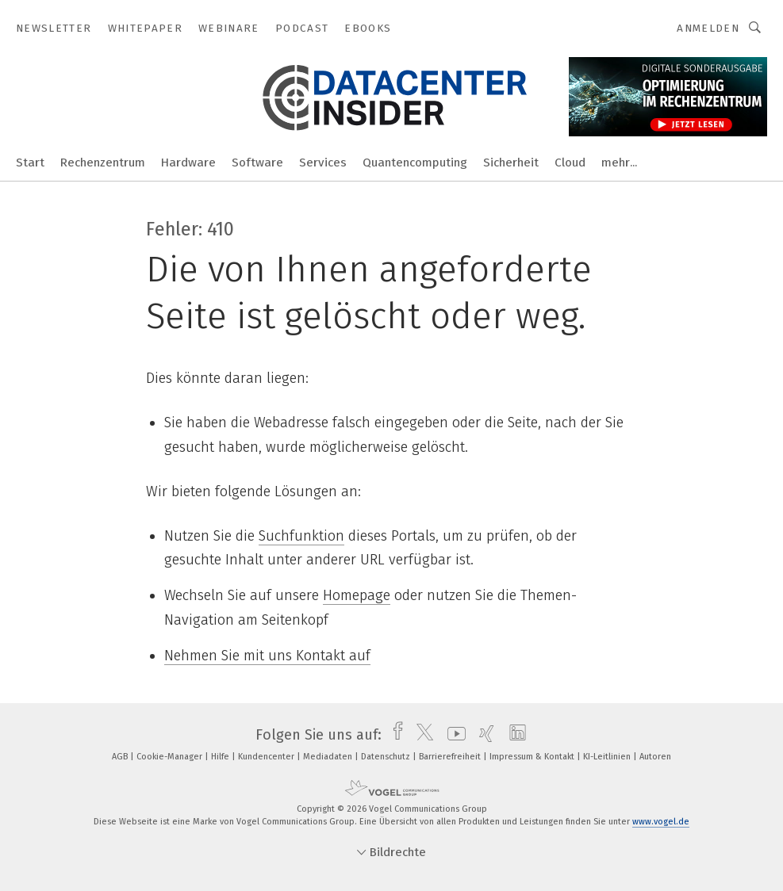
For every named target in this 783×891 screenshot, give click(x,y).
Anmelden (708, 28)
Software (257, 162)
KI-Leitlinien (608, 756)
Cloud (570, 162)
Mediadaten (329, 756)
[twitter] (421, 735)
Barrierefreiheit (451, 756)
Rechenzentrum (102, 162)
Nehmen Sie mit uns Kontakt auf (267, 655)
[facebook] (394, 735)
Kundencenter (267, 756)
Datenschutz (387, 756)
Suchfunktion (301, 536)
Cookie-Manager (170, 756)
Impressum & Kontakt (533, 756)
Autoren (655, 756)
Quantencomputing (415, 162)
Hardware (188, 162)
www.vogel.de (660, 821)
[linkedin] (514, 735)
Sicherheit (511, 162)
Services (323, 162)
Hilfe (221, 756)
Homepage (356, 595)
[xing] (483, 735)
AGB (121, 756)
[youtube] (452, 735)
